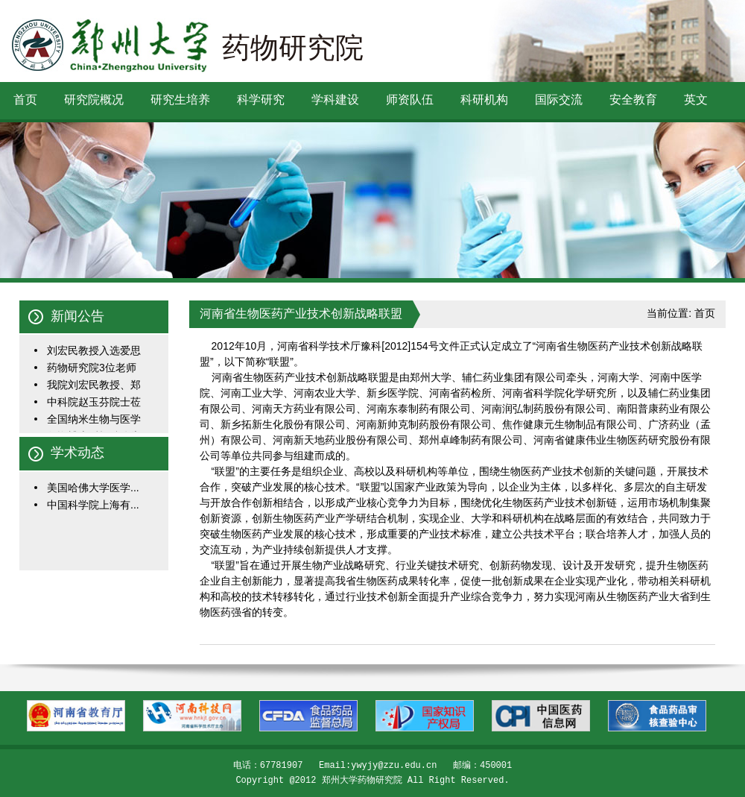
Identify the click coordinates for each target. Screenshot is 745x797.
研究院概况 (94, 99)
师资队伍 (410, 99)
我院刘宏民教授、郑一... (94, 386)
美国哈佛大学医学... (93, 488)
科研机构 (484, 99)
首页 (25, 99)
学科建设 (335, 99)
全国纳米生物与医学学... (94, 420)
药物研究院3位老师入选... (91, 369)
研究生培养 (180, 99)
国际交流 (559, 99)
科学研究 (261, 99)
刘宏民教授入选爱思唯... (94, 351)
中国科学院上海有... (93, 505)
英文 (696, 99)
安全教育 (633, 99)
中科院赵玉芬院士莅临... (94, 403)
